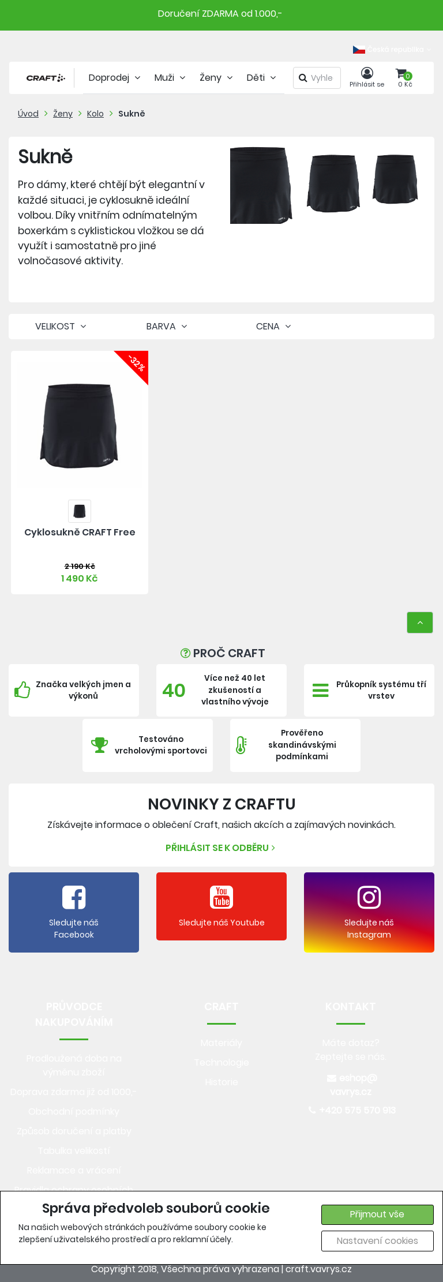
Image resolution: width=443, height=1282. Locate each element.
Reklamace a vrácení (74, 1170)
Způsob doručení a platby (74, 1131)
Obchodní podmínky (73, 1111)
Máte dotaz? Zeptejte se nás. (350, 1049)
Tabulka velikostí (73, 1150)
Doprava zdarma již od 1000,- (73, 1092)
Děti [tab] (263, 77)
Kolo (95, 113)
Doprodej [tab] (116, 77)
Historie (221, 1082)
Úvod (28, 113)
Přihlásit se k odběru (222, 847)
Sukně (131, 113)
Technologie (221, 1062)
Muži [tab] (171, 77)
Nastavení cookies (377, 1240)
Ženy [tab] (217, 77)
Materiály (221, 1042)
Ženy (63, 113)
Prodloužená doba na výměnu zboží (74, 1065)
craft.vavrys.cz (319, 1269)
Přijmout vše (377, 1214)
